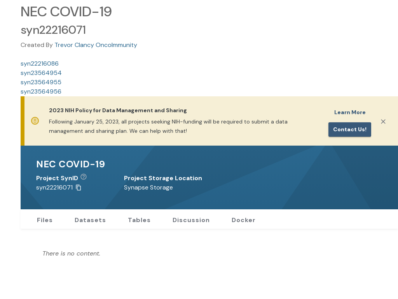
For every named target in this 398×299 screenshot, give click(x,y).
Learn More (350, 112)
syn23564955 (41, 82)
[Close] (383, 121)
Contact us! (350, 129)
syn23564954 (41, 73)
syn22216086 (40, 63)
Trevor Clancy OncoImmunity (95, 45)
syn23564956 (41, 91)
